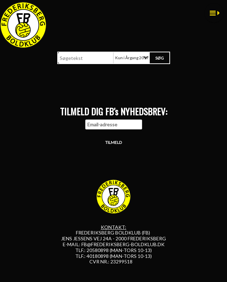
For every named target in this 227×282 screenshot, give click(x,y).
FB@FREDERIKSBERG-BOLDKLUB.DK (123, 244)
